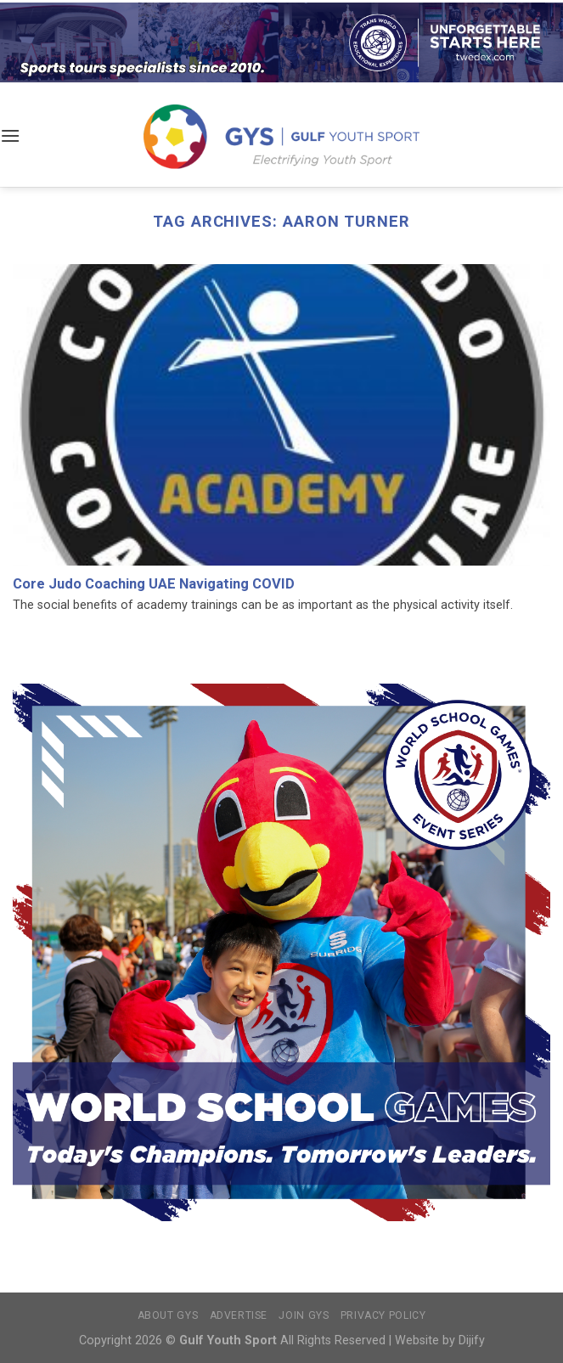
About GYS (168, 1315)
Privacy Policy (383, 1315)
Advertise (239, 1315)
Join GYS (304, 1315)
